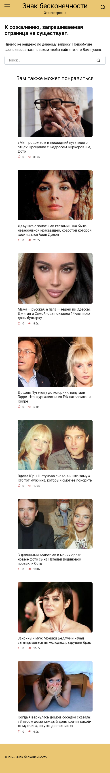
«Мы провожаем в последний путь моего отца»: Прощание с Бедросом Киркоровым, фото (54, 146)
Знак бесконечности (55, 6)
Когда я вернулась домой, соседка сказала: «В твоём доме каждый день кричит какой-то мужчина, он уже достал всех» (54, 721)
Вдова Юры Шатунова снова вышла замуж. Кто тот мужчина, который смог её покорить (55, 478)
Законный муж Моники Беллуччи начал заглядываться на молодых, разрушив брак (54, 640)
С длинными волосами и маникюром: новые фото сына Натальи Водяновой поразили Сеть (49, 559)
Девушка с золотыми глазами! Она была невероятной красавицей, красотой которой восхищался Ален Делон (54, 230)
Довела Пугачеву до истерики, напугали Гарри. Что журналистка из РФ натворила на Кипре (54, 396)
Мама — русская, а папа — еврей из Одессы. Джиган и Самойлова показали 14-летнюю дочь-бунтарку (54, 313)
